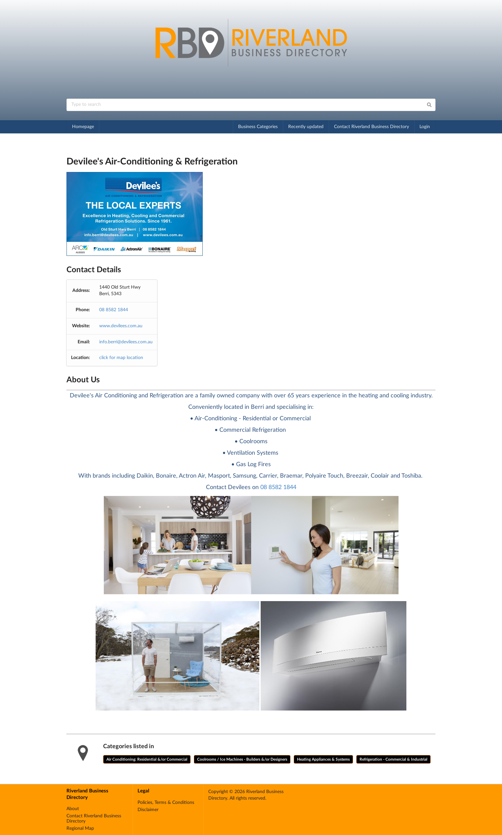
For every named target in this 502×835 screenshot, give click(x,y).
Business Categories (258, 126)
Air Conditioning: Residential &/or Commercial (146, 759)
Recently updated (306, 126)
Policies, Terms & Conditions (166, 802)
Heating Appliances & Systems (323, 759)
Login (424, 126)
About (72, 809)
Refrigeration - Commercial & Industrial (393, 759)
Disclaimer (148, 809)
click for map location (121, 357)
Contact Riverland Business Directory (371, 126)
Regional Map (80, 828)
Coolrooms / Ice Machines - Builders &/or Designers (242, 759)
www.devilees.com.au (120, 326)
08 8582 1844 (113, 310)
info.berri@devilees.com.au (126, 342)
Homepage (83, 126)
